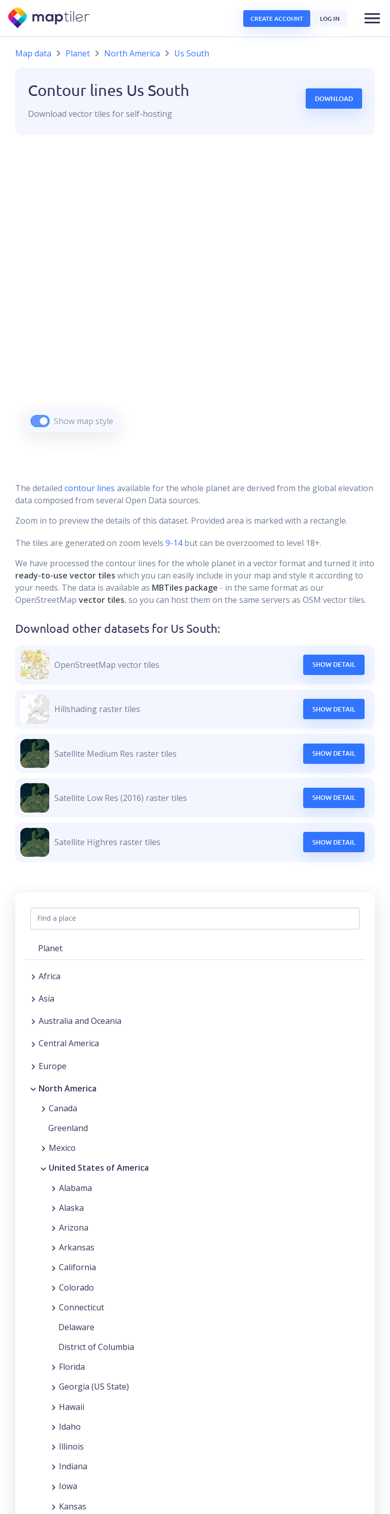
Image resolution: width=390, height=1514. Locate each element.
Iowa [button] (68, 1486)
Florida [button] (72, 1366)
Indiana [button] (73, 1466)
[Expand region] (33, 976)
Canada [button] (63, 1108)
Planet (78, 53)
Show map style (83, 421)
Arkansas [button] (76, 1247)
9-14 (173, 543)
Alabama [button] (75, 1188)
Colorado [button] (76, 1287)
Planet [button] (50, 948)
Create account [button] (276, 18)
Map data (33, 53)
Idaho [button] (70, 1426)
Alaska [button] (71, 1207)
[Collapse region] (33, 1088)
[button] (372, 18)
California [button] (77, 1267)
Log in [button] (330, 18)
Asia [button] (46, 998)
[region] (195, 296)
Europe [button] (53, 1066)
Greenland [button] (68, 1128)
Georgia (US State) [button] (94, 1386)
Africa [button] (49, 976)
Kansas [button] (72, 1506)
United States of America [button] (99, 1167)
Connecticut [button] (81, 1307)
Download (334, 98)
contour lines (89, 488)
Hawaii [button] (71, 1406)
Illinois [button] (71, 1446)
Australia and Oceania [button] (80, 1020)
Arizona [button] (73, 1227)
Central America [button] (69, 1043)
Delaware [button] (76, 1327)
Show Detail (333, 664)
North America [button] (67, 1088)
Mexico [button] (62, 1147)
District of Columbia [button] (96, 1346)
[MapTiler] (49, 18)
